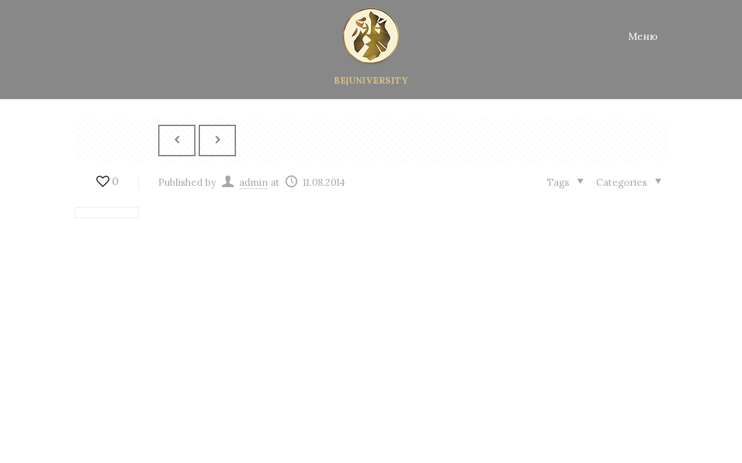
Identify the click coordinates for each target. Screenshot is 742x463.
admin (253, 182)
